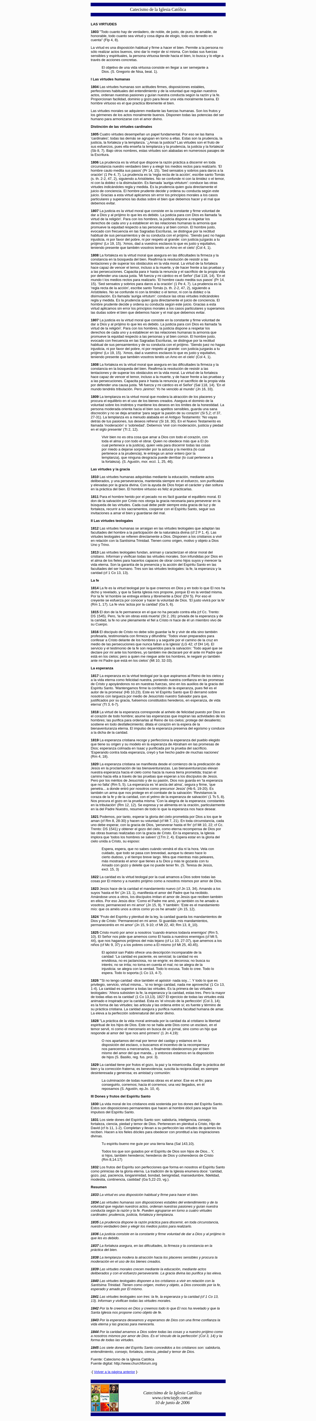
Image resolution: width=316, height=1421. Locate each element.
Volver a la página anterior (114, 1372)
